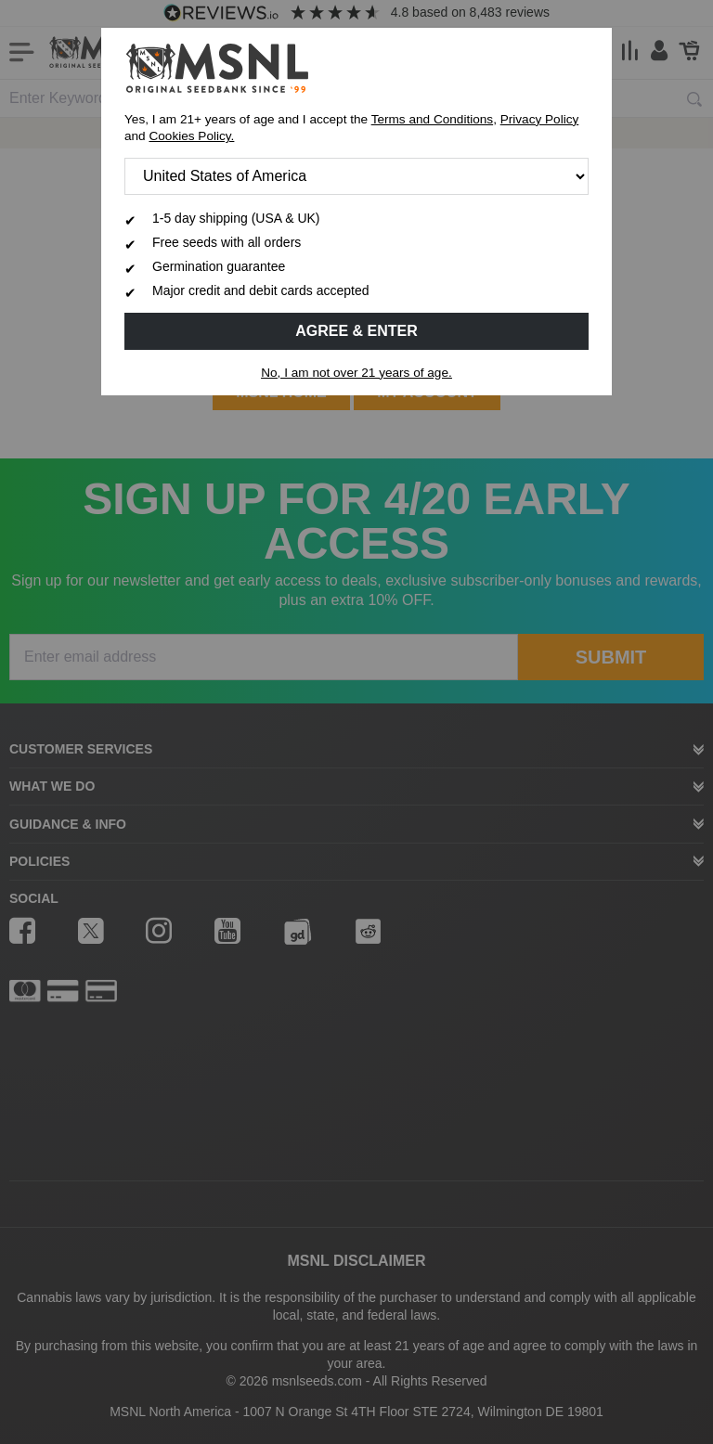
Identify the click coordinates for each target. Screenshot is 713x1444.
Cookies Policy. (191, 136)
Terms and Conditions (432, 119)
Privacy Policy (539, 119)
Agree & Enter (356, 331)
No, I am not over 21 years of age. (356, 373)
